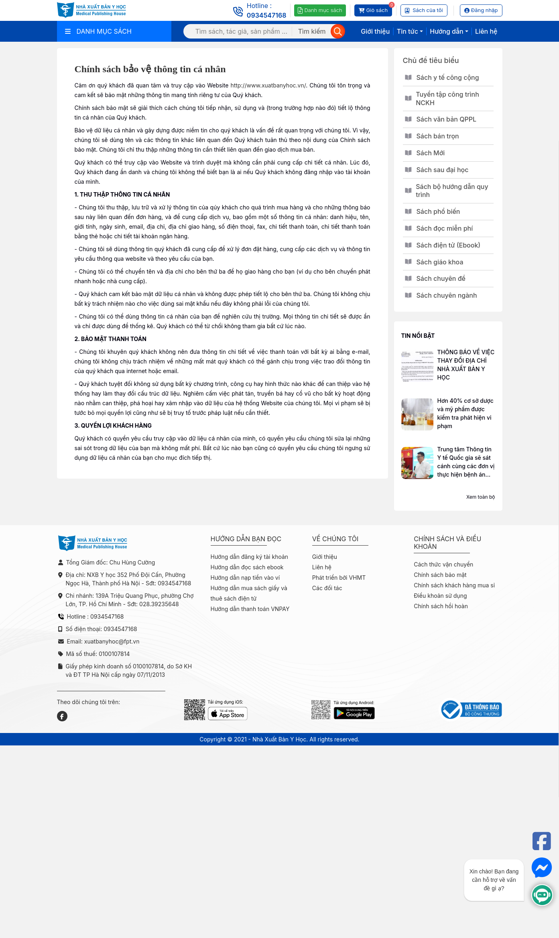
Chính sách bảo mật (440, 574)
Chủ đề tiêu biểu (431, 60)
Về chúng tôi (335, 539)
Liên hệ (486, 31)
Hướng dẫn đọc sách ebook (247, 567)
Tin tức (407, 31)
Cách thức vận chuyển (443, 564)
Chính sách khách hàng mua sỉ (454, 585)
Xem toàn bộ (480, 497)
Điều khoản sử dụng (440, 595)
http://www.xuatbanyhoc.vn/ (268, 85)
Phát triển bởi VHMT (339, 577)
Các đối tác (327, 588)
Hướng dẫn (446, 31)
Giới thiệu (375, 31)
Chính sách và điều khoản (447, 542)
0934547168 (267, 15)
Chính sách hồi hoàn (441, 606)
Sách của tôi (424, 10)
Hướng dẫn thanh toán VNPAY (250, 608)
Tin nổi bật (418, 335)
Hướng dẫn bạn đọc (246, 539)
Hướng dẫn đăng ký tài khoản (250, 556)
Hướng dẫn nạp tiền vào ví (245, 577)
